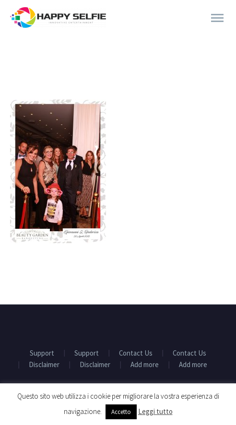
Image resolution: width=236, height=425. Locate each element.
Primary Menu (217, 18)
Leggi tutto (155, 411)
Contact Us (136, 353)
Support (42, 353)
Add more (144, 365)
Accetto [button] (121, 412)
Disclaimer (44, 365)
